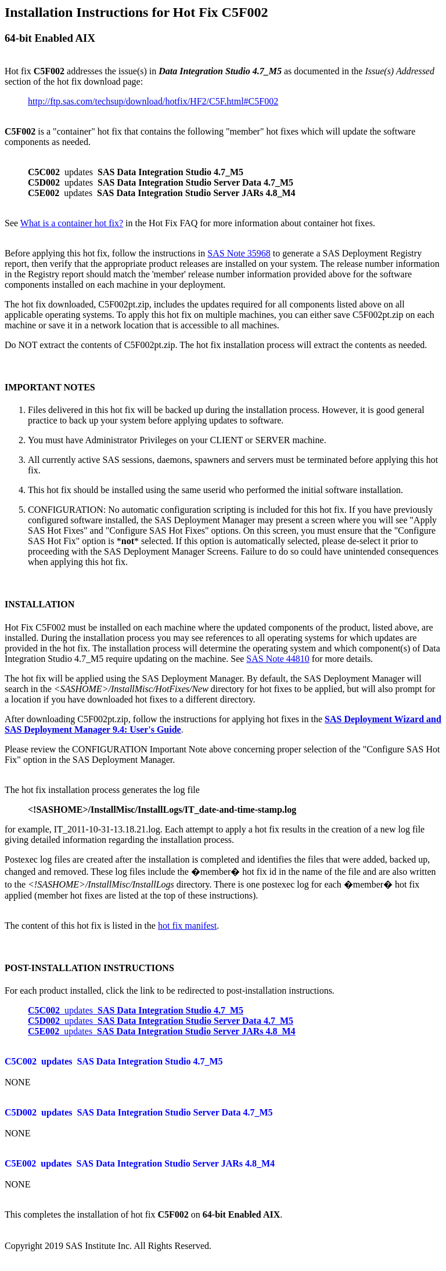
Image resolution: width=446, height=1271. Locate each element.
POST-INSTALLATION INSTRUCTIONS (89, 968)
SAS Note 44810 (277, 659)
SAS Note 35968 (238, 253)
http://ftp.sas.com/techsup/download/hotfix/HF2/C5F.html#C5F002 (153, 101)
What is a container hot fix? (71, 223)
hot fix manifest (187, 925)
